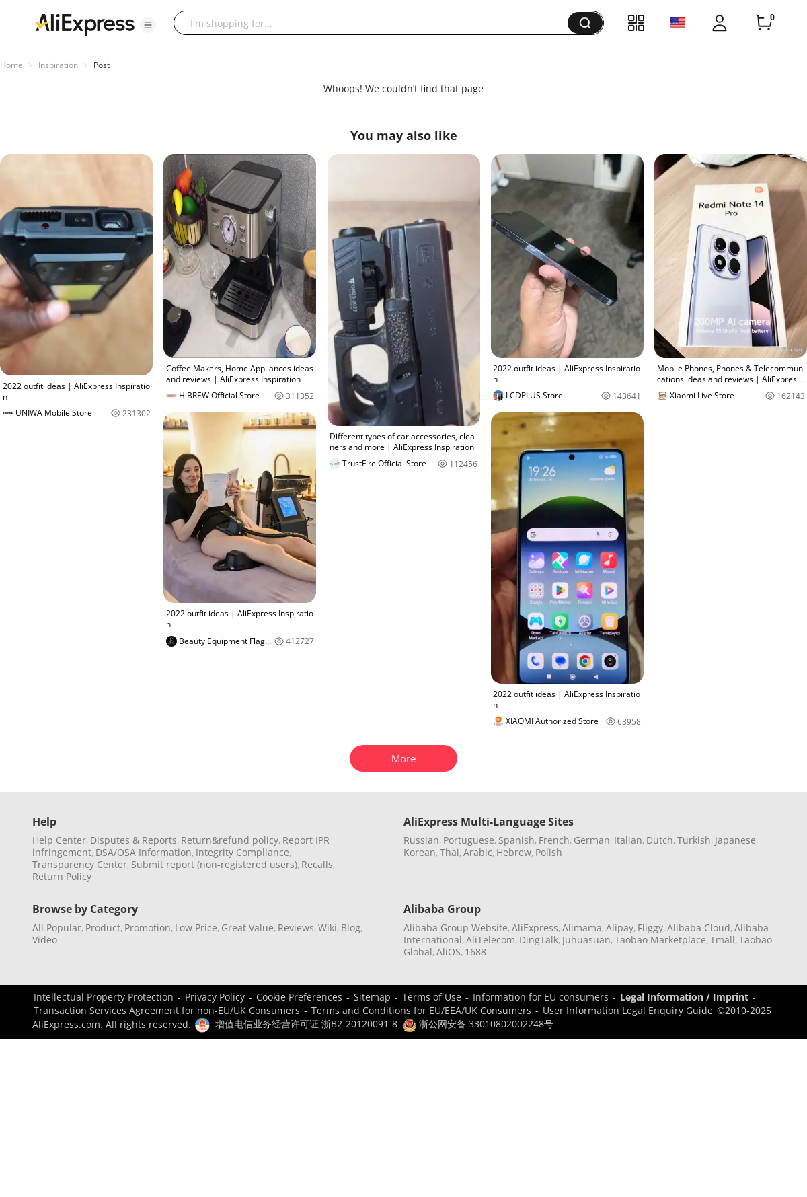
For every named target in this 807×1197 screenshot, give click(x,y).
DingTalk (538, 939)
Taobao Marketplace (660, 939)
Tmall (722, 939)
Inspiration (58, 65)
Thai (449, 852)
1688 (475, 951)
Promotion (147, 927)
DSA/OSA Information (143, 852)
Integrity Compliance (242, 852)
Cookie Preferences (299, 996)
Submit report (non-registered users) (214, 864)
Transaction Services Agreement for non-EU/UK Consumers (167, 1010)
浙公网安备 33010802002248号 (478, 1023)
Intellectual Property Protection (104, 996)
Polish (548, 852)
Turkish (694, 840)
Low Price (196, 927)
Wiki (327, 927)
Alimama (582, 927)
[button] (148, 25)
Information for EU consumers (541, 996)
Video (44, 939)
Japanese (735, 840)
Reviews (296, 927)
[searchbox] (376, 22)
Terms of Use (431, 996)
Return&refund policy (229, 840)
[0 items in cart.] (764, 23)
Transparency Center (79, 864)
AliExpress (535, 927)
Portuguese (468, 840)
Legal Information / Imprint (684, 996)
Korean (420, 852)
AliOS (448, 951)
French (554, 840)
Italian (628, 840)
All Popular (56, 927)
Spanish (516, 840)
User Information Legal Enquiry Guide (628, 1010)
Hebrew (513, 852)
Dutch (659, 840)
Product (102, 927)
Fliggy (650, 927)
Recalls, (318, 864)
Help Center (59, 840)
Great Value (247, 927)
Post (101, 65)
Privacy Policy (215, 996)
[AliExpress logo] (84, 23)
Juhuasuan (586, 939)
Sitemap (372, 996)
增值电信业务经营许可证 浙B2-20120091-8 (306, 1023)
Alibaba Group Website (456, 927)
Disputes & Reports (133, 840)
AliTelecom (490, 939)
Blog (350, 927)
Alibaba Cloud (698, 927)
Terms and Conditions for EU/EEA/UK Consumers (421, 1010)
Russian (421, 840)
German (592, 840)
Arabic (477, 852)
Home (11, 65)
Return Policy (61, 876)
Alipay (619, 927)
